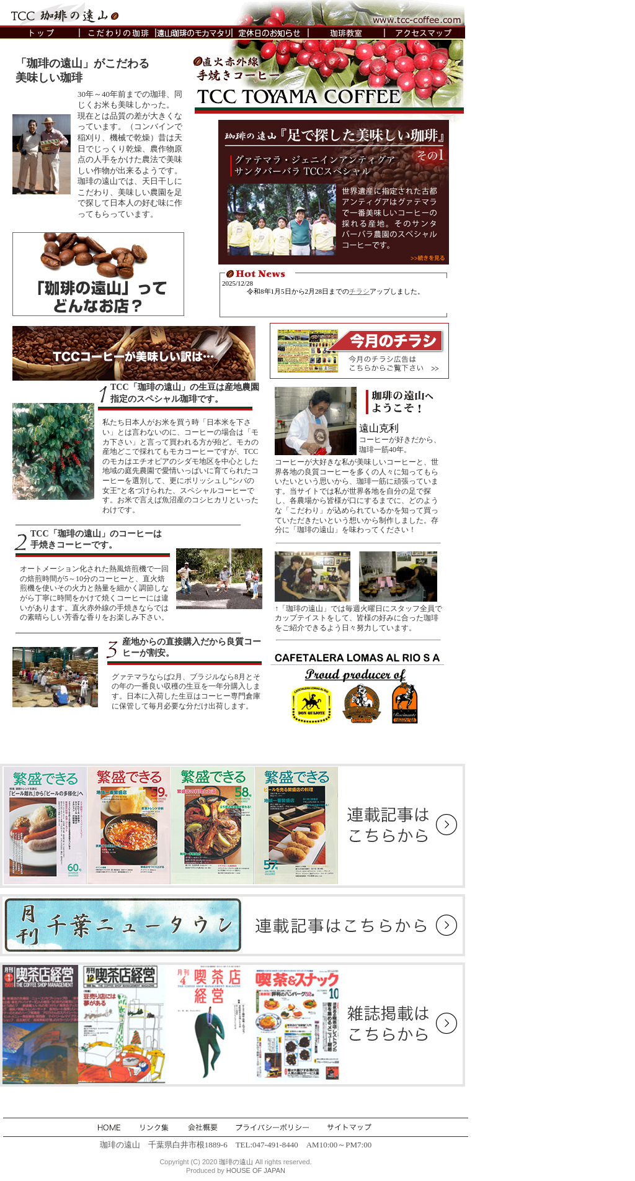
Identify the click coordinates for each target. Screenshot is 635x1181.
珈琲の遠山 (236, 1161)
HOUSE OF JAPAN (255, 1170)
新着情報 (336, 295)
